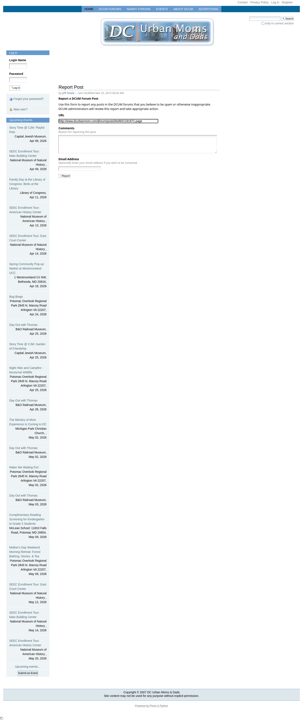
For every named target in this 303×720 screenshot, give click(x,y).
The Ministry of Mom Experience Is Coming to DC (28, 429)
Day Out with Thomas (28, 329)
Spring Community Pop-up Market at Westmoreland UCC (28, 275)
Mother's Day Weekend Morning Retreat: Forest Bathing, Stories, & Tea (28, 561)
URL (62, 115)
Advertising (209, 9)
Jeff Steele (68, 93)
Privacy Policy (259, 2)
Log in (275, 2)
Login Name (17, 60)
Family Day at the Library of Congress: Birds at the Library (28, 188)
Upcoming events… (28, 666)
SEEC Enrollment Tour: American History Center (28, 217)
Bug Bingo (28, 306)
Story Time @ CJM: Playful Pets (28, 134)
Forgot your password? (26, 99)
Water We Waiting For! (28, 476)
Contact (243, 2)
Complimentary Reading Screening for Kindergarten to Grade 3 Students (28, 526)
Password (16, 73)
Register (287, 2)
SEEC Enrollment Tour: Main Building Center (28, 160)
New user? (18, 109)
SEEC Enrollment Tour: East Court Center (28, 245)
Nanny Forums (138, 9)
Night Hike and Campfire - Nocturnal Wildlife (28, 379)
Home (89, 9)
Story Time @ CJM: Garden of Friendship (28, 351)
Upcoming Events (20, 120)
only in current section (279, 23)
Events (162, 9)
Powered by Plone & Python (151, 705)
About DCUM (183, 9)
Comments (77, 130)
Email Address (97, 161)
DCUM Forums (110, 9)
